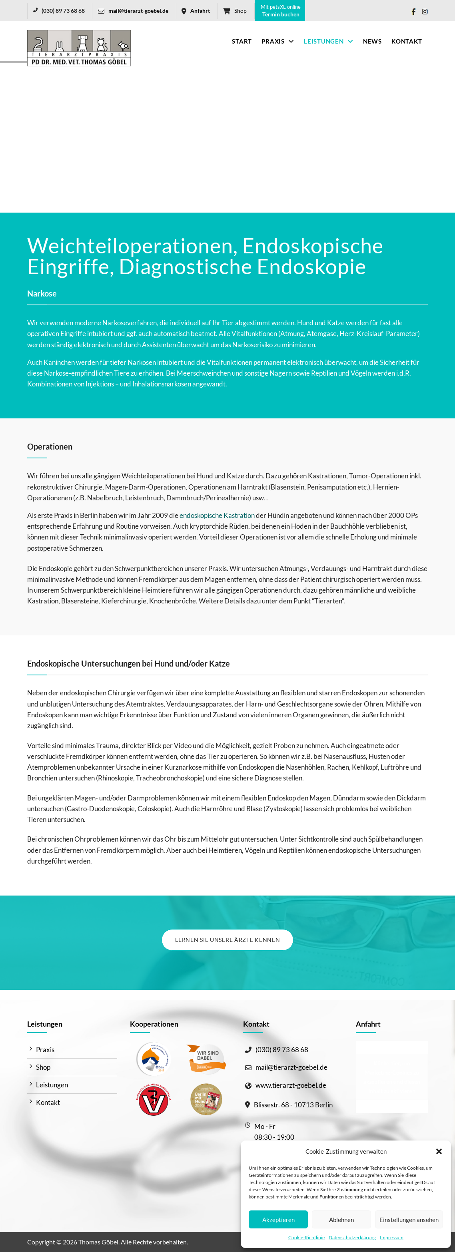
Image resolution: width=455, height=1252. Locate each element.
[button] (439, 1151)
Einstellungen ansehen (409, 1219)
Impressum (391, 1237)
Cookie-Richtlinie (306, 1237)
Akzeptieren (278, 1219)
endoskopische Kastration (217, 515)
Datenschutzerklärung (352, 1237)
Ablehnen (341, 1219)
